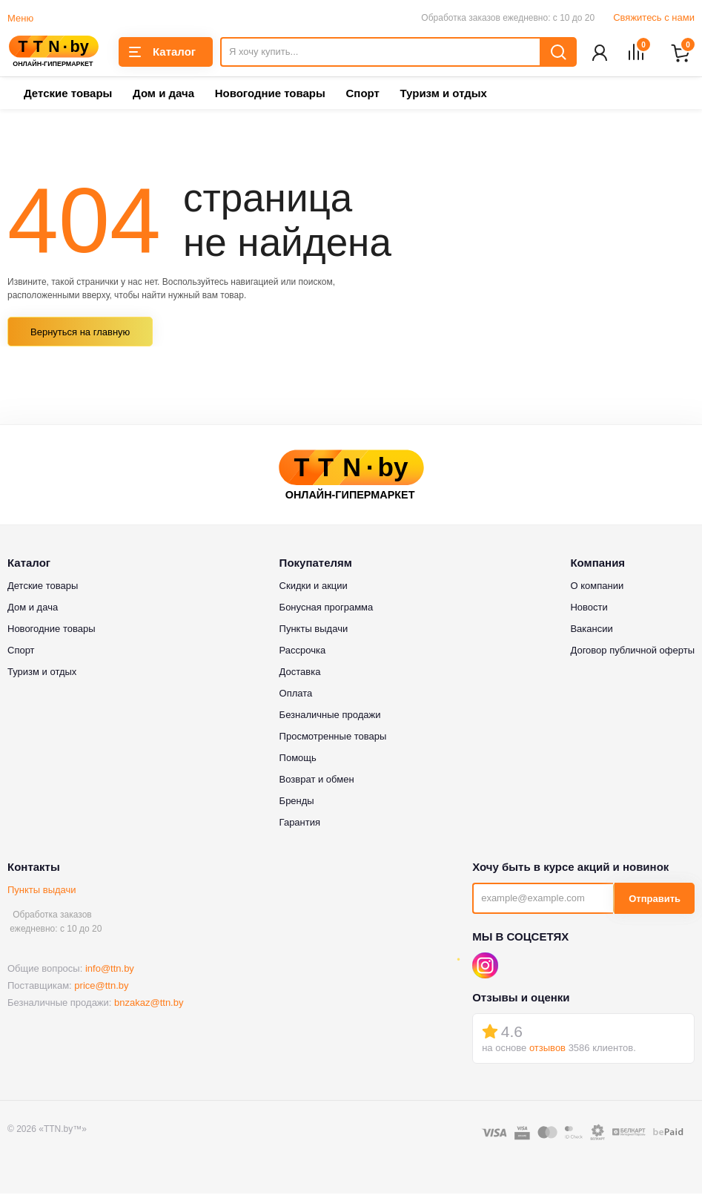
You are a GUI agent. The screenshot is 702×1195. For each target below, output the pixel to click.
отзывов (547, 1049)
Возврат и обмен (316, 780)
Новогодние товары (270, 94)
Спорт (362, 94)
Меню (20, 18)
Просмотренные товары (333, 737)
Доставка (300, 673)
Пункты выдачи (41, 891)
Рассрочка (302, 651)
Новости (588, 608)
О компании (596, 587)
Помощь (298, 759)
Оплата (296, 694)
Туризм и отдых (443, 94)
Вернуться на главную (80, 333)
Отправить (655, 900)
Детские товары (68, 94)
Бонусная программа (326, 608)
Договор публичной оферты (632, 651)
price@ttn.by (101, 986)
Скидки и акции (313, 587)
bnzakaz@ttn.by (148, 1004)
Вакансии (591, 630)
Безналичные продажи (330, 716)
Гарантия (299, 823)
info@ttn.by (109, 969)
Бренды (296, 802)
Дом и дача (163, 94)
